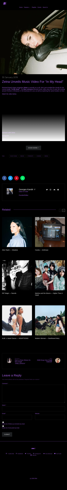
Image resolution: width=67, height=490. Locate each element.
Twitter (4, 139)
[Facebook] (19, 457)
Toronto (30, 156)
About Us (45, 7)
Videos (39, 156)
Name (4, 408)
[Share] (4, 178)
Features (26, 7)
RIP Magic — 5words (9, 293)
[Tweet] (10, 178)
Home (21, 7)
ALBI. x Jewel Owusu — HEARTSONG (15, 338)
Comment (5, 383)
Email (4, 417)
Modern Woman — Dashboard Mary (47, 338)
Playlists (34, 7)
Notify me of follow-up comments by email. (13, 427)
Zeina (46, 156)
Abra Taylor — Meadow (10, 250)
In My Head (14, 156)
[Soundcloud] (47, 457)
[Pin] (16, 178)
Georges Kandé (26, 189)
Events (39, 7)
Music (22, 156)
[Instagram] (37, 457)
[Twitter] (28, 457)
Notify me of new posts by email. (11, 431)
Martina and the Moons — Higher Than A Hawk (49, 294)
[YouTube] (57, 457)
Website (37, 417)
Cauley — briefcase (41, 250)
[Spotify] (33, 458)
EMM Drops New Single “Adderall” (43, 360)
